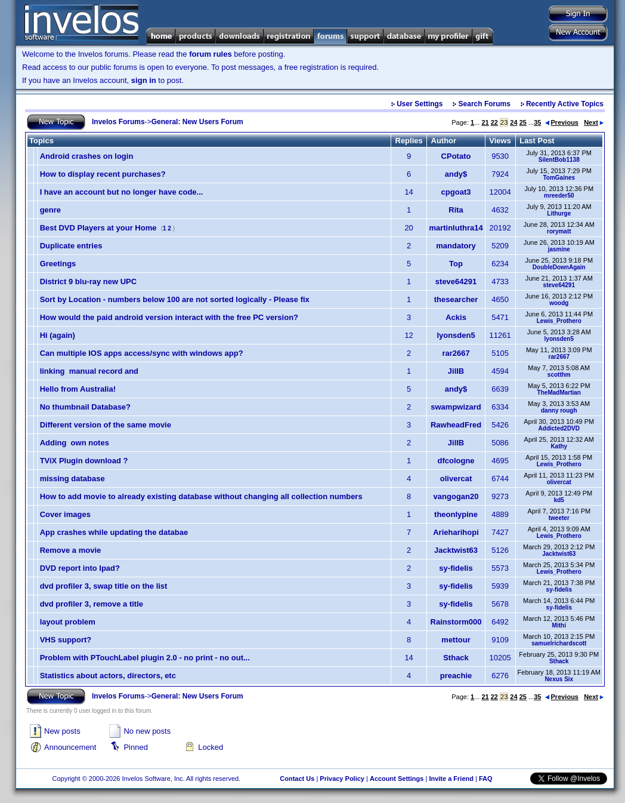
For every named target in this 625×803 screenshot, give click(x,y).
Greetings (58, 263)
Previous (561, 122)
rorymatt (559, 231)
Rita (455, 209)
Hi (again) (57, 335)
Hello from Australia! (78, 388)
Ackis (455, 317)
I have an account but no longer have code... (121, 191)
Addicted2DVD (559, 428)
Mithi (559, 625)
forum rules (210, 54)
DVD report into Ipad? (80, 568)
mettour (455, 639)
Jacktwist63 (456, 550)
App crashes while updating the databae (114, 532)
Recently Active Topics (565, 104)
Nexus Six (558, 679)
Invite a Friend (451, 778)
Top (456, 263)
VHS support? (66, 639)
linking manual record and (89, 371)
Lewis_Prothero (559, 321)
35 (537, 122)
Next (594, 122)
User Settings (420, 104)
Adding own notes (74, 442)
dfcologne (455, 460)
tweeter (559, 518)
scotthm (559, 374)
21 (484, 122)
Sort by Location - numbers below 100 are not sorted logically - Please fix (175, 299)
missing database (72, 478)
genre (50, 209)
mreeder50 (559, 195)
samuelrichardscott (558, 643)
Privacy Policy (342, 778)
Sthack (456, 657)
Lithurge (559, 213)
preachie (456, 675)
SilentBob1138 (559, 159)
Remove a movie (70, 550)
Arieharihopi (456, 532)
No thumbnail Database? (85, 406)
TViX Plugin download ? (84, 460)
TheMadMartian (559, 392)
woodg (558, 303)
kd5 (559, 500)
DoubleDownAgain (559, 267)
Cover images (65, 514)
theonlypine (456, 514)
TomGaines (559, 177)
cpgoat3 (456, 191)
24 (513, 122)
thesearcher (456, 299)
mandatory (455, 245)
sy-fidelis (455, 568)
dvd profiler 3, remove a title (91, 603)
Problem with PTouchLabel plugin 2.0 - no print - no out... (145, 657)
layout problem (67, 621)
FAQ (486, 778)
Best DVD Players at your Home (98, 227)
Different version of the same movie (105, 424)
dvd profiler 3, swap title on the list (104, 586)
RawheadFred (456, 424)
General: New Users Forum (197, 122)
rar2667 (455, 353)
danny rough (559, 410)
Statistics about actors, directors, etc (108, 675)
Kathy (558, 446)
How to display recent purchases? (103, 174)
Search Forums (484, 104)
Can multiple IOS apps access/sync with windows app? (141, 353)
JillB (456, 371)
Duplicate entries (71, 245)
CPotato (456, 156)
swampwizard (456, 406)
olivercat (456, 478)
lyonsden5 (456, 335)
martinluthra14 (455, 227)
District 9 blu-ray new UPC (88, 281)
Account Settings (396, 778)
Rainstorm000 (456, 621)
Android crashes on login (87, 156)
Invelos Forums (118, 122)
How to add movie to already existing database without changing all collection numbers (201, 496)
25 (523, 122)
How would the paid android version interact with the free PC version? (169, 317)
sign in (143, 80)
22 (494, 122)
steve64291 (456, 281)
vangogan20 (456, 496)
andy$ (456, 174)
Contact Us (297, 778)
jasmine (559, 249)
